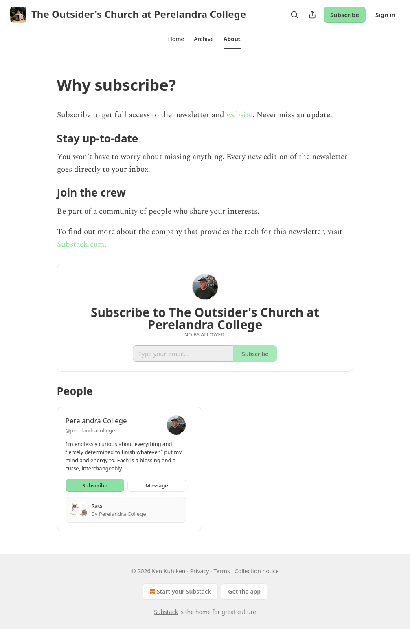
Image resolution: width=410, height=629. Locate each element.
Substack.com (80, 244)
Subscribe (344, 15)
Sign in (385, 15)
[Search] (294, 15)
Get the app (244, 591)
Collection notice (257, 571)
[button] (176, 39)
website (239, 115)
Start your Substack (179, 591)
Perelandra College (96, 420)
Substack (166, 612)
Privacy (199, 571)
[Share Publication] (312, 15)
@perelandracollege (90, 430)
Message (156, 485)
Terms (221, 571)
